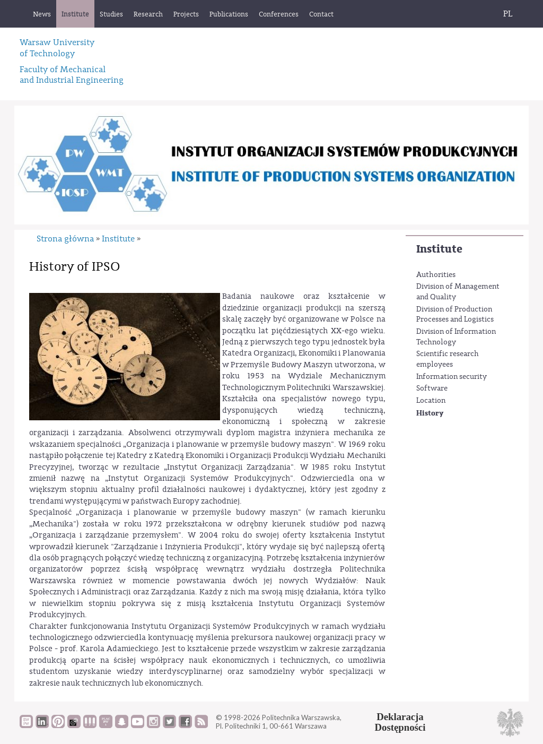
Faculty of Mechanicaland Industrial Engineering (72, 74)
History (429, 413)
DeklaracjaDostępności (400, 722)
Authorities (436, 275)
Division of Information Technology (456, 337)
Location (430, 400)
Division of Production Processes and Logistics (455, 315)
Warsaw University (57, 47)
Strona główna (65, 238)
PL (508, 13)
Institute (439, 249)
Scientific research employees (447, 359)
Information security (451, 377)
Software (432, 388)
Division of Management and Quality (458, 292)
